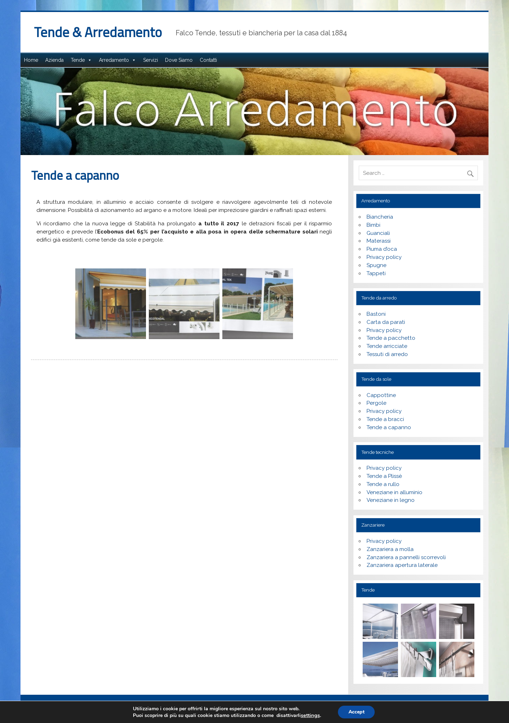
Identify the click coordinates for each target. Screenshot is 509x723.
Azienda (54, 60)
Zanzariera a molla (390, 549)
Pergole (376, 403)
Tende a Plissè (384, 476)
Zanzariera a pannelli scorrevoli (406, 557)
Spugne (376, 265)
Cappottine (381, 395)
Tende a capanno (389, 427)
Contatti (208, 60)
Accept (356, 712)
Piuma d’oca (382, 249)
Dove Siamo (179, 60)
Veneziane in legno (391, 500)
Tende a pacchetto (391, 338)
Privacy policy (384, 257)
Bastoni (376, 314)
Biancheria (380, 217)
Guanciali (378, 233)
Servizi (150, 60)
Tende (78, 60)
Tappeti (376, 273)
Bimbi (373, 225)
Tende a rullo (383, 484)
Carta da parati (386, 322)
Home (31, 60)
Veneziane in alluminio (394, 492)
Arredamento (114, 60)
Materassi (379, 241)
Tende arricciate (387, 346)
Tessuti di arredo (387, 354)
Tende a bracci (385, 419)
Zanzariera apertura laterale (402, 565)
